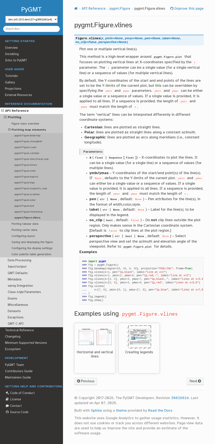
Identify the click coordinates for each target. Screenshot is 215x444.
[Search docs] (31, 29)
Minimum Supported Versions (26, 343)
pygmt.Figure (120, 9)
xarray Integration (20, 286)
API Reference (15, 111)
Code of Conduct (19, 393)
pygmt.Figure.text (24, 206)
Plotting (12, 117)
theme (121, 410)
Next (195, 381)
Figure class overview (25, 123)
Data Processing (19, 260)
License (13, 399)
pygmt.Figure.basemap (27, 135)
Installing (12, 54)
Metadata (14, 279)
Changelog (12, 336)
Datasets (14, 311)
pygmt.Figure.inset (25, 170)
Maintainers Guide (18, 377)
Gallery (10, 82)
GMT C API (16, 324)
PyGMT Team (14, 365)
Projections (13, 89)
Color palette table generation (31, 254)
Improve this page (188, 9)
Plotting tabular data (25, 223)
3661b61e (180, 398)
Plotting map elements (27, 130)
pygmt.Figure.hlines (25, 165)
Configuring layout (23, 236)
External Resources (18, 95)
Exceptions (16, 317)
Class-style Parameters (24, 292)
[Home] (76, 9)
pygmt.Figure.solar (24, 200)
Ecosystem (13, 349)
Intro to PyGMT (16, 60)
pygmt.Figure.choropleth (28, 141)
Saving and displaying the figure (32, 242)
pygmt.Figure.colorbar (26, 153)
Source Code (16, 412)
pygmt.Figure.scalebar (27, 194)
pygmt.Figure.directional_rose (31, 159)
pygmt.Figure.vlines (27, 217)
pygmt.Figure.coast (25, 147)
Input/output (17, 266)
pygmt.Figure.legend (26, 176)
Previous (85, 381)
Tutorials (11, 76)
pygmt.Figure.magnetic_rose (30, 188)
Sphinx (96, 410)
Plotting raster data (24, 230)
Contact (13, 406)
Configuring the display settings (32, 248)
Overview (11, 48)
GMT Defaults (18, 273)
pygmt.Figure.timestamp (28, 211)
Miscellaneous (18, 305)
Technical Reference (19, 330)
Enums (12, 298)
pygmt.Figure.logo (24, 182)
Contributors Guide (19, 371)
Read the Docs (160, 410)
